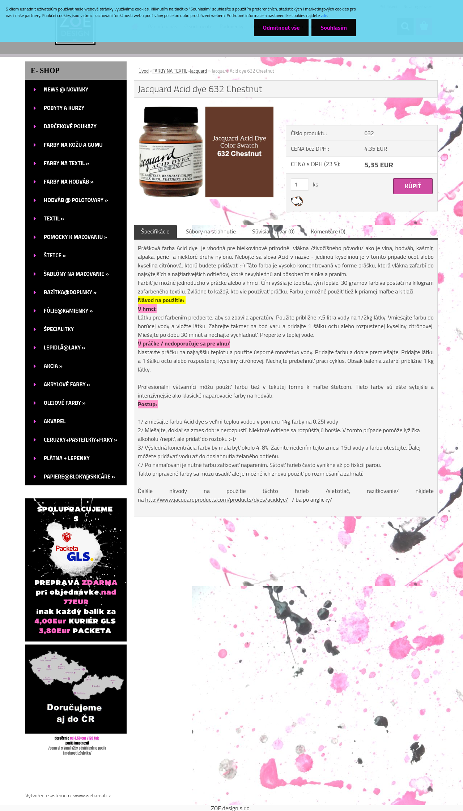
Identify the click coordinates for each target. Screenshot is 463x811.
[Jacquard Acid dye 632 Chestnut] (204, 108)
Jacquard (198, 70)
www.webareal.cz (92, 795)
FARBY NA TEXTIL (169, 70)
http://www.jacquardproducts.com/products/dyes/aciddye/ (216, 499)
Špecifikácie (155, 231)
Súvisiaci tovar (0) (273, 231)
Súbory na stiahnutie (211, 231)
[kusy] (300, 184)
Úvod (144, 70)
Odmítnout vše (281, 27)
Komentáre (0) (328, 231)
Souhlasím (333, 27)
